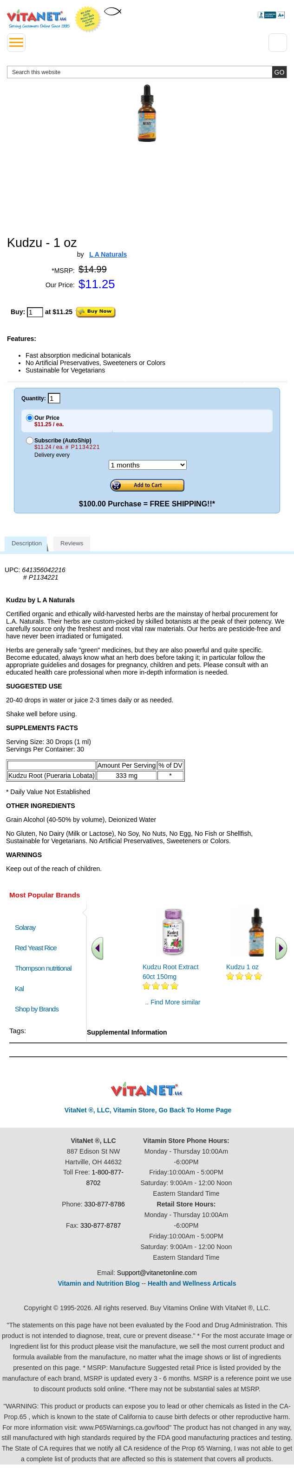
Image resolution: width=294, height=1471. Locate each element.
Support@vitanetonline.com (157, 1272)
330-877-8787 (100, 1225)
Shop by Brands (39, 1009)
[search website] (147, 72)
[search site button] (279, 72)
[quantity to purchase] (35, 312)
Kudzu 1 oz (242, 967)
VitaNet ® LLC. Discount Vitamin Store (147, 1089)
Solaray (25, 927)
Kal (19, 988)
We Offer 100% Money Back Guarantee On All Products (88, 19)
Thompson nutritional (43, 968)
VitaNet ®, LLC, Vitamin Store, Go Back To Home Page (148, 1110)
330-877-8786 (105, 1204)
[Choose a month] (148, 465)
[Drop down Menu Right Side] (277, 42)
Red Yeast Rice (36, 948)
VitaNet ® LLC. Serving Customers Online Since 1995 (38, 19)
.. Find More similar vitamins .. (172, 1005)
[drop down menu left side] (16, 42)
